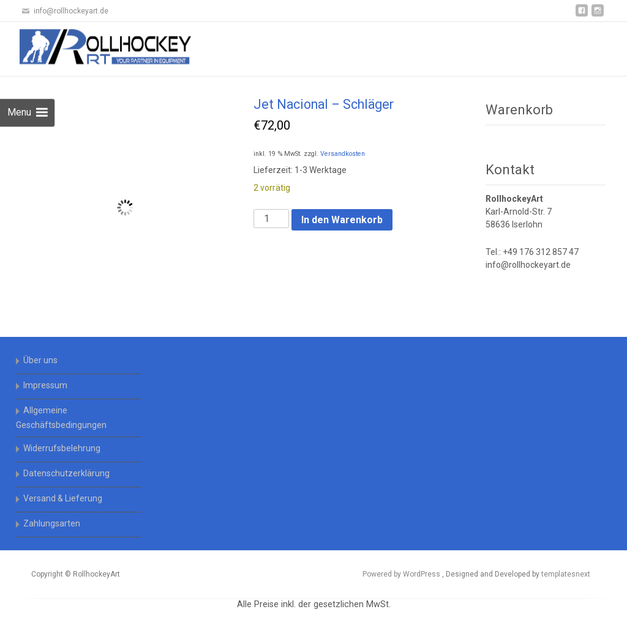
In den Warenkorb (342, 220)
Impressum (45, 385)
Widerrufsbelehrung (61, 448)
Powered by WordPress (402, 574)
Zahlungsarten (51, 523)
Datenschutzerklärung (66, 473)
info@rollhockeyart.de (528, 265)
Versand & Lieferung (62, 498)
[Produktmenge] (271, 218)
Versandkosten (342, 154)
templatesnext (565, 574)
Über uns (40, 360)
